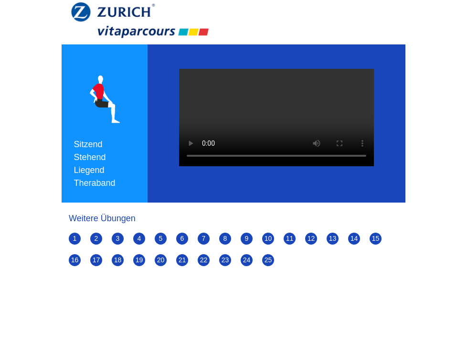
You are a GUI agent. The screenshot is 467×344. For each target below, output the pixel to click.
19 (139, 260)
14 (354, 238)
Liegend (89, 170)
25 (268, 260)
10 (268, 238)
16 (75, 260)
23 (225, 260)
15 (376, 238)
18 (118, 260)
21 (182, 260)
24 (247, 260)
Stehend (90, 157)
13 (333, 238)
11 (290, 238)
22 (204, 260)
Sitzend (88, 144)
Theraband (95, 183)
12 (311, 238)
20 (161, 260)
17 (96, 260)
